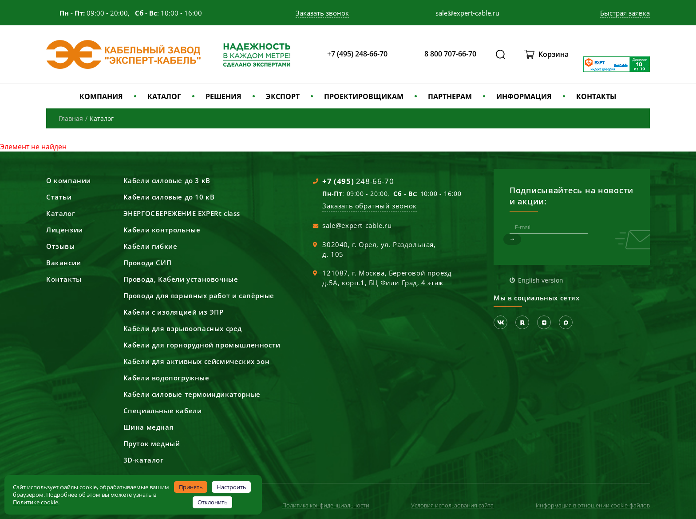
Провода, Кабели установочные (180, 279)
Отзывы (60, 246)
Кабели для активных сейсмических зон (196, 361)
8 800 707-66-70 (450, 54)
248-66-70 (358, 181)
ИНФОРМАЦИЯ (524, 96)
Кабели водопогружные (166, 377)
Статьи (59, 196)
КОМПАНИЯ (101, 96)
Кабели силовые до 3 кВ (166, 180)
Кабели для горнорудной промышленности (202, 344)
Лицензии (64, 229)
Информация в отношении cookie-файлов (593, 505)
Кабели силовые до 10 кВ (169, 196)
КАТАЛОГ (164, 96)
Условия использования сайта (452, 505)
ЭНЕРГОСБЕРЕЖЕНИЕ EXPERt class (181, 213)
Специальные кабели (162, 410)
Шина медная (148, 427)
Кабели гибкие (150, 246)
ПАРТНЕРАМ (450, 96)
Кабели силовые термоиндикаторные (192, 394)
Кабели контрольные (162, 229)
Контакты (64, 279)
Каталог (60, 213)
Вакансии (63, 262)
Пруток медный (151, 443)
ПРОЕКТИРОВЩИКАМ (363, 96)
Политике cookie (35, 502)
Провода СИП (147, 262)
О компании (68, 180)
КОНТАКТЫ (596, 96)
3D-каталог (143, 459)
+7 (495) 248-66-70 (357, 54)
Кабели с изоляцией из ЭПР (173, 311)
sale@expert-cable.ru (357, 225)
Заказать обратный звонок (369, 205)
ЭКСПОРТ (283, 96)
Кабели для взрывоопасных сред (182, 328)
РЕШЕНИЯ (223, 96)
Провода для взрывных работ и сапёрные (198, 295)
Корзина (553, 54)
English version (540, 280)
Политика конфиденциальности (325, 505)
